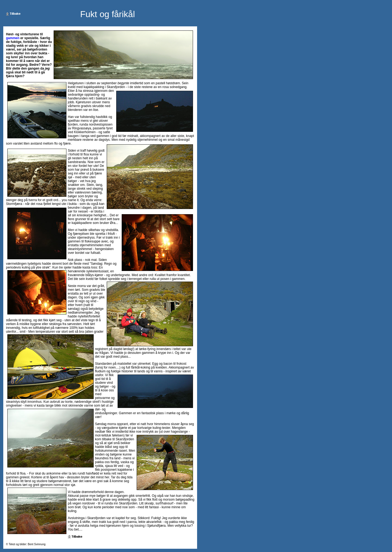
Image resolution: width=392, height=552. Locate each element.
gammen (12, 38)
